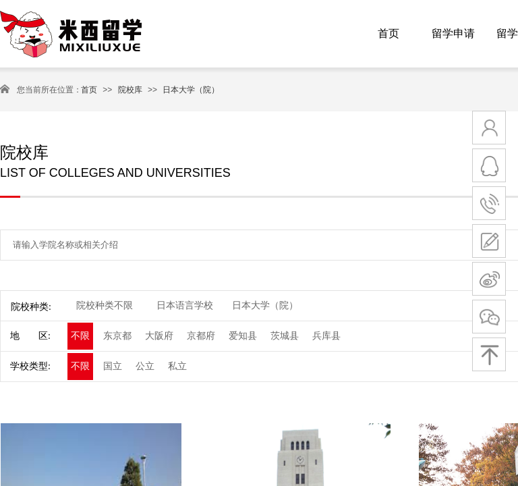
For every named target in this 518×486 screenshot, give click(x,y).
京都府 (201, 336)
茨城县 (284, 336)
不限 (80, 336)
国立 (112, 366)
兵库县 (326, 336)
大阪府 (159, 336)
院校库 (130, 89)
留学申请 (453, 33)
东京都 (117, 336)
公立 (145, 366)
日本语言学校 (184, 305)
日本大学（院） (191, 89)
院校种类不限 (104, 305)
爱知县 (243, 336)
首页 (388, 33)
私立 (177, 366)
